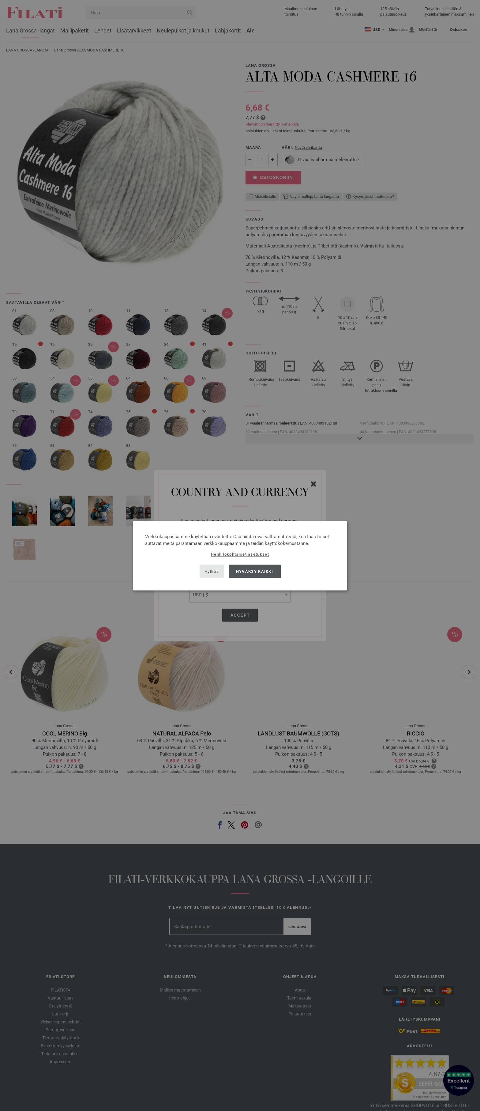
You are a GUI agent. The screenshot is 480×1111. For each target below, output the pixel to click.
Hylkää (211, 571)
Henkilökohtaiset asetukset (240, 554)
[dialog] (240, 555)
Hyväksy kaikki (254, 571)
